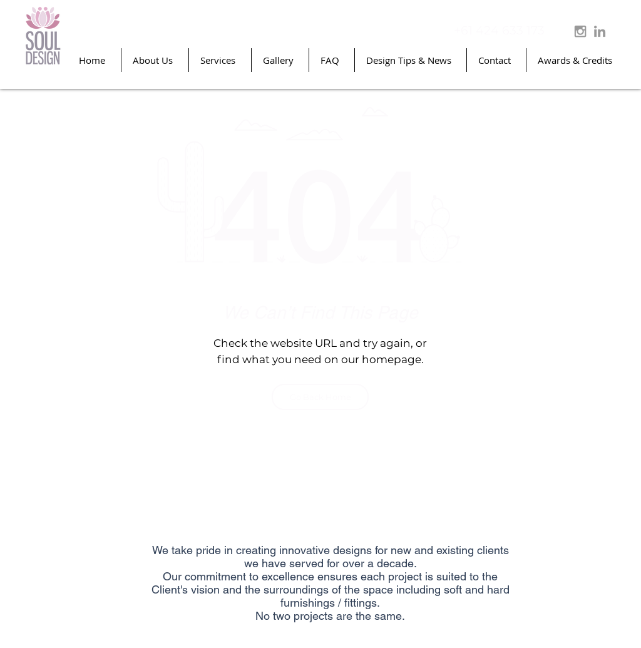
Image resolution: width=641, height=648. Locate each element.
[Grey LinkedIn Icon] (600, 31)
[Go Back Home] (320, 397)
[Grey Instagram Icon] (580, 31)
